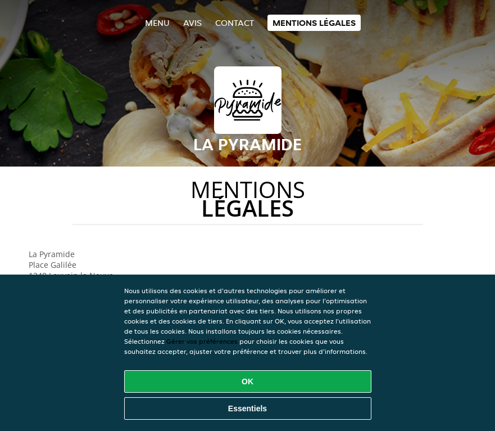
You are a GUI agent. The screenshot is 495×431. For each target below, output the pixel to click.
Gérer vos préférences (202, 341)
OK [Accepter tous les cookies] (247, 381)
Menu (157, 23)
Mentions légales (314, 23)
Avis (192, 23)
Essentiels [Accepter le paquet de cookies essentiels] (247, 408)
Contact (234, 23)
